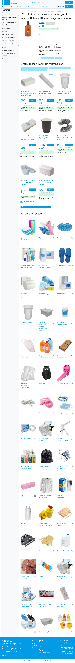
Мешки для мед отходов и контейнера (45, 524)
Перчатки (4, 31)
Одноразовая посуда (8, 43)
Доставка (19, 6)
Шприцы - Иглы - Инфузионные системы (62, 468)
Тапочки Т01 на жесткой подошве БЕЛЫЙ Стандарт (28, 182)
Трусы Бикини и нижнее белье (25, 357)
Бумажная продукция (8, 40)
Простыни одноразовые (8, 37)
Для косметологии (53, 67)
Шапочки (41, 413)
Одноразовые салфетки (61, 294)
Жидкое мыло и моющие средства (9, 54)
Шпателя (41, 551)
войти (69, 2)
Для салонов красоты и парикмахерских (29, 67)
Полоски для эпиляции (61, 605)
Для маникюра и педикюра (9, 58)
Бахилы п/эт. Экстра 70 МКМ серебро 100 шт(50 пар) (64, 138)
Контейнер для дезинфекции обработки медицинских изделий (43, 326)
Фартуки (23, 523)
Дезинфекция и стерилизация (6, 27)
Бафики (23, 496)
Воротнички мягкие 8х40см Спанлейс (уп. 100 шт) (45, 93)
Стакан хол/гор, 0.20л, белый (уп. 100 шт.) (64, 92)
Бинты (41, 576)
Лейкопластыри (25, 438)
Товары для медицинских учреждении (9, 23)
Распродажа (23, 69)
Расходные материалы (8, 13)
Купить (50, 23)
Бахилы (59, 238)
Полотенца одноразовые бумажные (25, 295)
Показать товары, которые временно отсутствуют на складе (35, 206)
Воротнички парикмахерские (64, 67)
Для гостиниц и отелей (43, 439)
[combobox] (44, 6)
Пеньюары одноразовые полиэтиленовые (26, 385)
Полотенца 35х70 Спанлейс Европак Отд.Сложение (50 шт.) (27, 138)
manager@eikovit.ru (67, 643)
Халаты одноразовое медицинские (45, 496)
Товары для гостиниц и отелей (8, 46)
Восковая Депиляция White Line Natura (27, 467)
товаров (59, 6)
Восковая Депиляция (8, 50)
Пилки (22, 551)
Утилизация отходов (63, 632)
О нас (11, 6)
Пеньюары (42, 383)
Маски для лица (62, 413)
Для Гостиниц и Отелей (61, 577)
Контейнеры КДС (44, 632)
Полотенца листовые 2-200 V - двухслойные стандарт (46, 182)
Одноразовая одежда (42, 69)
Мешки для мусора (44, 466)
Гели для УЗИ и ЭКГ (63, 551)
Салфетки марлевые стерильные (45, 605)
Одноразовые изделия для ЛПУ (44, 294)
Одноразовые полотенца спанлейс (45, 266)
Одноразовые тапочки (64, 265)
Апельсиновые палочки (61, 524)
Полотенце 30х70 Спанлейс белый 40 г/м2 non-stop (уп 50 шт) (28, 93)
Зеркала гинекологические (62, 439)
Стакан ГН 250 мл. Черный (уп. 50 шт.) (44, 137)
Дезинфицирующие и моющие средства (27, 266)
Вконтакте (6, 656)
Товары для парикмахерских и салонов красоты (9, 17)
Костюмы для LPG (62, 383)
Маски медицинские (7, 34)
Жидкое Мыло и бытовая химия (44, 357)
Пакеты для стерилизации (61, 357)
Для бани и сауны (32, 69)
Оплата (27, 6)
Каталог (4, 6)
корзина (69, 6)
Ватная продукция (26, 413)
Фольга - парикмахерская (62, 496)
